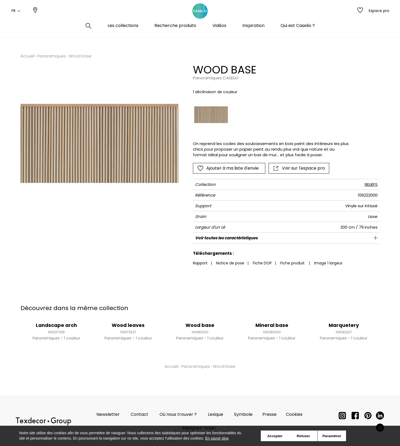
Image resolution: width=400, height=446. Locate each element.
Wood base (199, 325)
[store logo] (200, 17)
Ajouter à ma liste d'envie (228, 168)
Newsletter (108, 414)
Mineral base (271, 325)
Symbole (243, 414)
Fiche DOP (262, 263)
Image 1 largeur (328, 263)
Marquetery (344, 325)
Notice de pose (230, 263)
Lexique (215, 414)
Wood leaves (128, 325)
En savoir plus (217, 438)
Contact (139, 414)
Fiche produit (292, 263)
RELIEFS (371, 184)
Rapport (200, 263)
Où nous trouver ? (178, 414)
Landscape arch (56, 325)
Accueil (27, 56)
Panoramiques (51, 56)
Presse (269, 414)
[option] (211, 114)
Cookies (294, 414)
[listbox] (267, 114)
